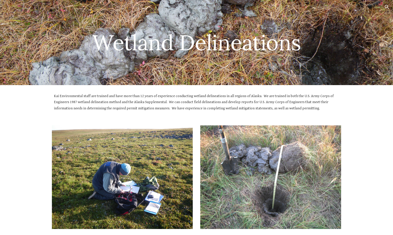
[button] (387, 7)
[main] (196, 42)
